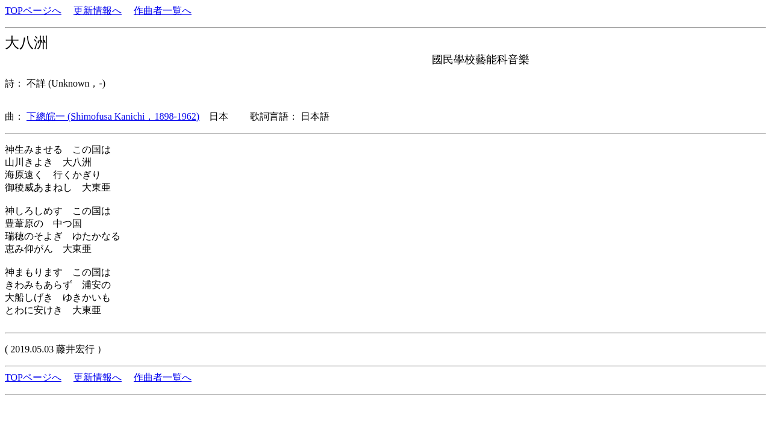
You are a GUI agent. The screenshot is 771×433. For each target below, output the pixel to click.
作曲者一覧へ (163, 10)
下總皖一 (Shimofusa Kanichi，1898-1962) (113, 116)
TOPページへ (33, 10)
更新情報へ (97, 10)
